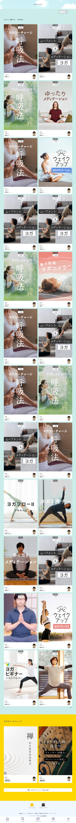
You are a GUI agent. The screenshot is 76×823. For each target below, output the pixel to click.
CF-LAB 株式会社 (43, 815)
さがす (22, 819)
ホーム (7, 819)
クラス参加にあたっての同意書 (32, 813)
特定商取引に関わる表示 (43, 813)
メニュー (68, 819)
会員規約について (22, 813)
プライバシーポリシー (53, 813)
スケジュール (38, 819)
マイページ (53, 819)
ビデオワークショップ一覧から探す (40, 790)
